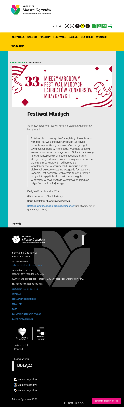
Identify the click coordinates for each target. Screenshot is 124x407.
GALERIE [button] (73, 37)
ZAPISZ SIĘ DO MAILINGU (22, 319)
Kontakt (18, 349)
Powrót (16, 223)
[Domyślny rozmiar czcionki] (53, 26)
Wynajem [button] (101, 37)
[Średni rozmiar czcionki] (56, 26)
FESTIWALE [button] (59, 37)
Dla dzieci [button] (87, 37)
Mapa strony (21, 359)
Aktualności (34, 62)
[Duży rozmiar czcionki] (61, 26)
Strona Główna (17, 62)
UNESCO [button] (32, 37)
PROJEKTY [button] (45, 37)
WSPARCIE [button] (17, 46)
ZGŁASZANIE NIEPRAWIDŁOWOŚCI (26, 314)
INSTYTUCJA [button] (17, 37)
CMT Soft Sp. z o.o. (73, 403)
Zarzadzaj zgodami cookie (106, 401)
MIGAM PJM (17, 304)
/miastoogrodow (25, 380)
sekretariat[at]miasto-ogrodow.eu (27, 265)
